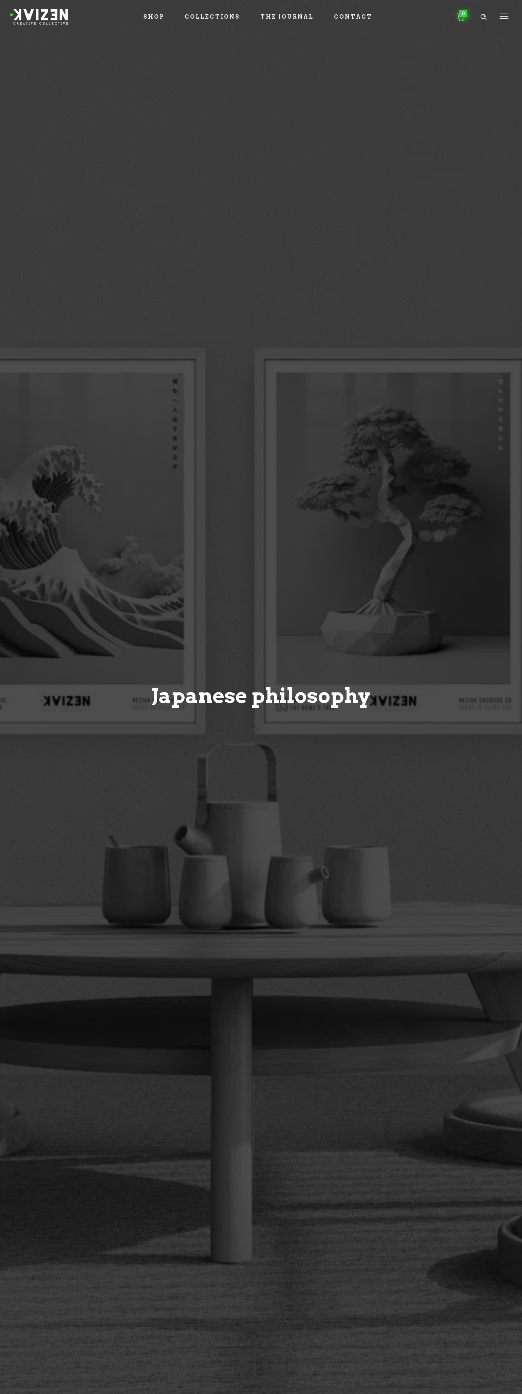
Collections (212, 17)
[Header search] (483, 17)
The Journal (287, 17)
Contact (353, 17)
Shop (153, 17)
